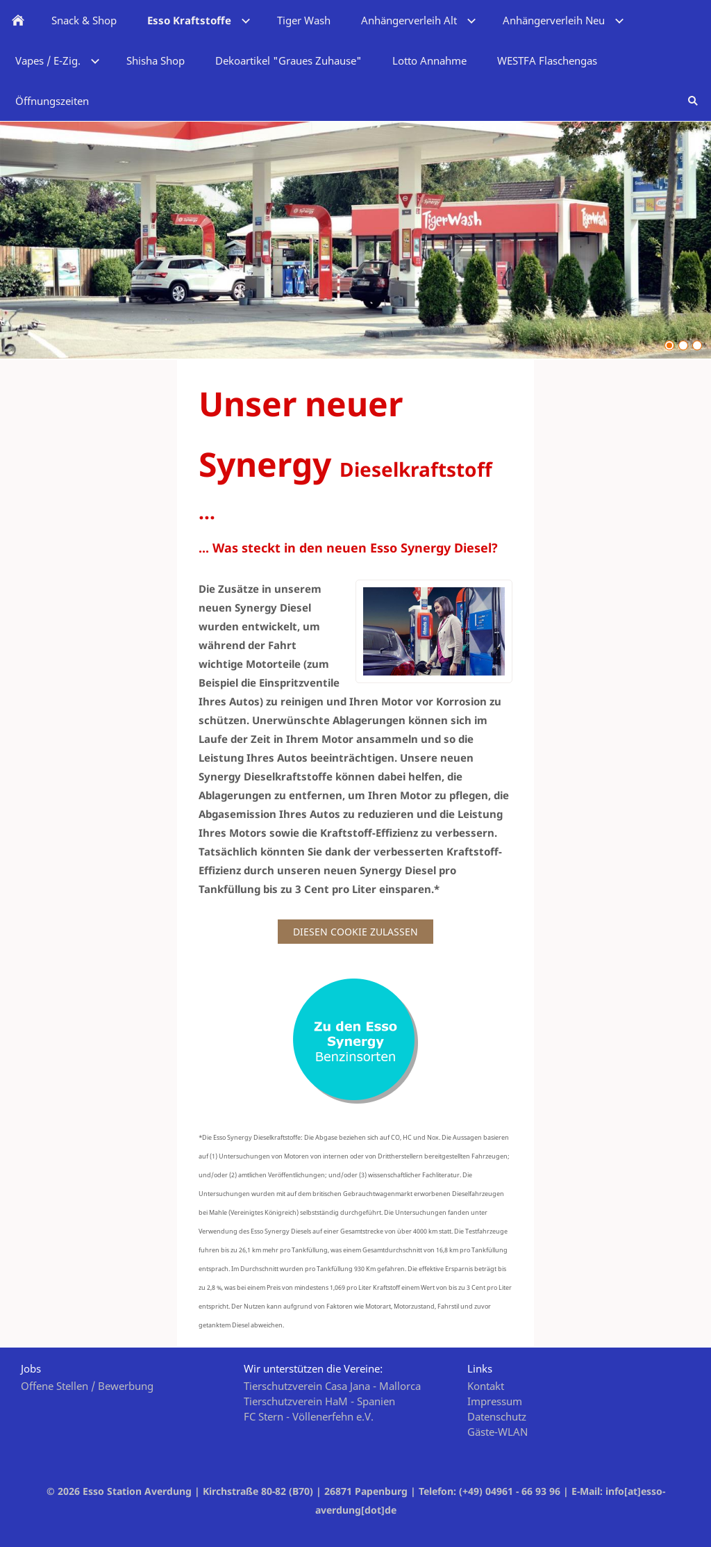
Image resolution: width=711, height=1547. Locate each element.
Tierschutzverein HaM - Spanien (319, 1401)
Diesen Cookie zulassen (355, 931)
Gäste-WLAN (497, 1432)
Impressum (494, 1401)
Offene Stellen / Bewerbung (87, 1386)
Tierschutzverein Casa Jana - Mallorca (332, 1386)
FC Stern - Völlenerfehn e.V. (309, 1416)
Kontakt (485, 1386)
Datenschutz (496, 1416)
